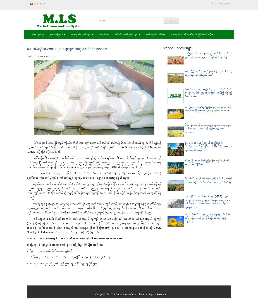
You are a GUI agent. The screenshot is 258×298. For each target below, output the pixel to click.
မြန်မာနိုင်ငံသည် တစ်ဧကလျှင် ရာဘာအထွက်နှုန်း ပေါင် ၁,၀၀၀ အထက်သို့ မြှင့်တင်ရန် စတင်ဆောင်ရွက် (208, 128)
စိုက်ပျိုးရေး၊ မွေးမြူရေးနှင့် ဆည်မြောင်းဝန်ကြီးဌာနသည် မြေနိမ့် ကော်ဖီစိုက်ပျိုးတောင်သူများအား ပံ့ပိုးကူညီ (208, 146)
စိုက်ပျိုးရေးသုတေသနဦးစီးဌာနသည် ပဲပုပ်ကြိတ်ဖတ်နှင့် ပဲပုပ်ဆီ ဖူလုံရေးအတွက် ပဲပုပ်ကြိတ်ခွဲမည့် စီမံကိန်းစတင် (208, 93)
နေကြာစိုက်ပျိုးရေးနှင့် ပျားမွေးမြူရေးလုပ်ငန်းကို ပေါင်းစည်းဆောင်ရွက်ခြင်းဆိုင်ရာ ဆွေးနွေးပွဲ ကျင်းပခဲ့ (208, 218)
